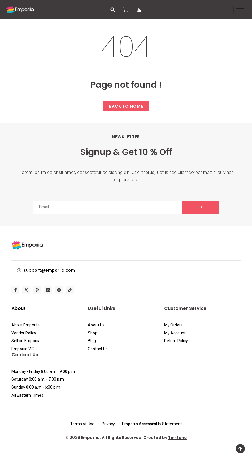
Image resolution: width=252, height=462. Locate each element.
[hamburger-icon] (239, 10)
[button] (112, 9)
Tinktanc (177, 438)
